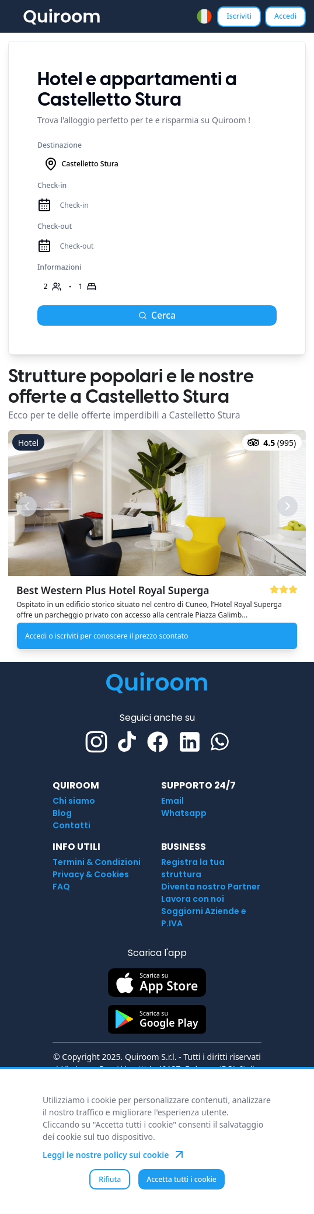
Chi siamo (74, 801)
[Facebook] (157, 742)
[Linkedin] (189, 741)
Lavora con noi (192, 899)
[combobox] (204, 16)
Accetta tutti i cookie (181, 1179)
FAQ (61, 886)
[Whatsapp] (220, 741)
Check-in (52, 185)
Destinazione (59, 145)
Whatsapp (184, 813)
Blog (62, 813)
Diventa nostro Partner (210, 886)
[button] (157, 542)
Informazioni (59, 267)
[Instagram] (96, 742)
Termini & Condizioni (97, 862)
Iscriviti (239, 16)
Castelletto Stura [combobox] (81, 164)
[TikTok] (127, 741)
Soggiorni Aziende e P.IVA (203, 917)
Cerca (157, 315)
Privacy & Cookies (91, 874)
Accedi (285, 16)
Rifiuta (110, 1179)
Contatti (71, 825)
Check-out (54, 226)
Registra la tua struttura (193, 868)
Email (172, 801)
